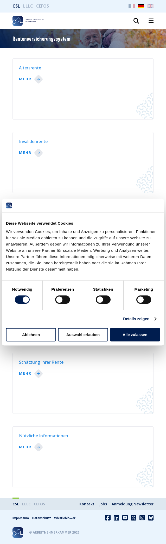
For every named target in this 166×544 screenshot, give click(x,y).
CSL (16, 6)
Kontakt (86, 503)
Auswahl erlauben (83, 334)
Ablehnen (31, 334)
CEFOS (42, 6)
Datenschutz (41, 518)
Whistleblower (64, 518)
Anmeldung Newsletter (133, 503)
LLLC (28, 6)
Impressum (20, 518)
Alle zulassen (135, 334)
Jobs (103, 503)
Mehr (25, 79)
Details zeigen (136, 319)
